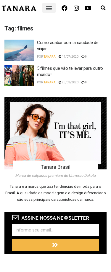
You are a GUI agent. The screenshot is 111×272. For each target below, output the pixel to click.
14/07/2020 (68, 56)
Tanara (50, 56)
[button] (49, 8)
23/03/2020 (68, 82)
